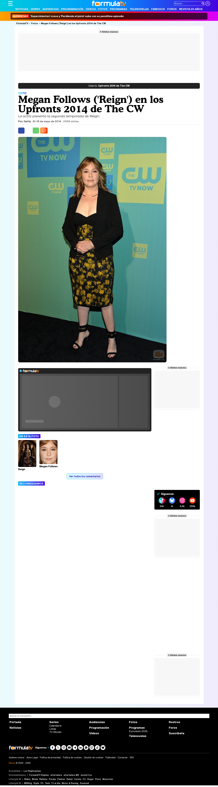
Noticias (21, 9)
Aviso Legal (32, 757)
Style (36, 783)
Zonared (84, 783)
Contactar (123, 757)
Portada (15, 722)
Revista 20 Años (191, 9)
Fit (84, 779)
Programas (118, 9)
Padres (61, 779)
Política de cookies (72, 757)
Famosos (158, 9)
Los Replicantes (32, 770)
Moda (35, 779)
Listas (52, 729)
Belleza (43, 779)
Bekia (27, 779)
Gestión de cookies (93, 757)
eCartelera (56, 775)
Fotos (102, 9)
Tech (47, 783)
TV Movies (55, 732)
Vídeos (91, 9)
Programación (72, 9)
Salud (69, 779)
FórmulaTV (22, 23)
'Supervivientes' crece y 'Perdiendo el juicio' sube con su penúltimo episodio (68, 16)
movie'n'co (86, 775)
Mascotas (107, 779)
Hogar (90, 779)
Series (35, 9)
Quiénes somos (16, 757)
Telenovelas (139, 9)
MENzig (28, 783)
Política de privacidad (50, 757)
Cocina (77, 779)
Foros (172, 9)
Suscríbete (176, 733)
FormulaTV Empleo (39, 775)
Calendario (55, 725)
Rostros (174, 722)
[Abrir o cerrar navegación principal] (10, 3)
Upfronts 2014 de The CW (109, 85)
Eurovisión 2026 (138, 731)
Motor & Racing (70, 783)
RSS (132, 757)
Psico (98, 779)
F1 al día (55, 783)
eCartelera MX (71, 775)
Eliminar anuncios (110, 31)
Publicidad (111, 757)
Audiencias (51, 9)
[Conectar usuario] (207, 3)
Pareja (52, 779)
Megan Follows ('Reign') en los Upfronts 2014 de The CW (73, 23)
